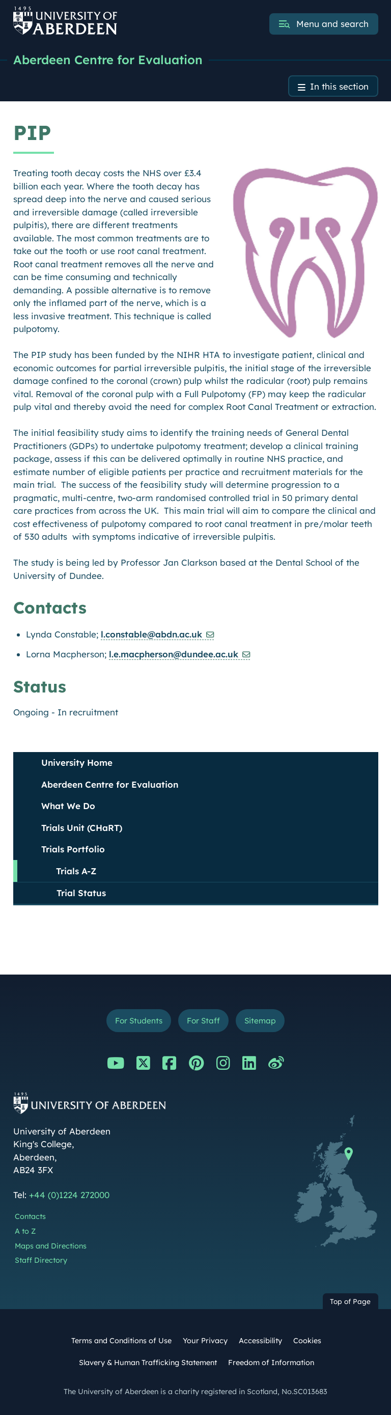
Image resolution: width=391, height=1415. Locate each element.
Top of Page (350, 1301)
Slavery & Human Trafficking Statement (148, 1362)
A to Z (25, 1231)
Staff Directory (41, 1260)
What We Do (68, 805)
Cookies (307, 1340)
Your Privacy (205, 1340)
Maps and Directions (51, 1246)
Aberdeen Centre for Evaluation (108, 59)
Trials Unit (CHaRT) (81, 827)
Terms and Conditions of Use (121, 1340)
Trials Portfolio (73, 849)
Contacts (30, 1216)
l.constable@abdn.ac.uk (151, 634)
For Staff (203, 1020)
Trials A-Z (76, 871)
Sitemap (260, 1020)
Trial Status (81, 892)
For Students (138, 1020)
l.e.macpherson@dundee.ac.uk (173, 654)
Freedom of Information (271, 1362)
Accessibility (260, 1340)
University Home (77, 762)
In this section (339, 86)
